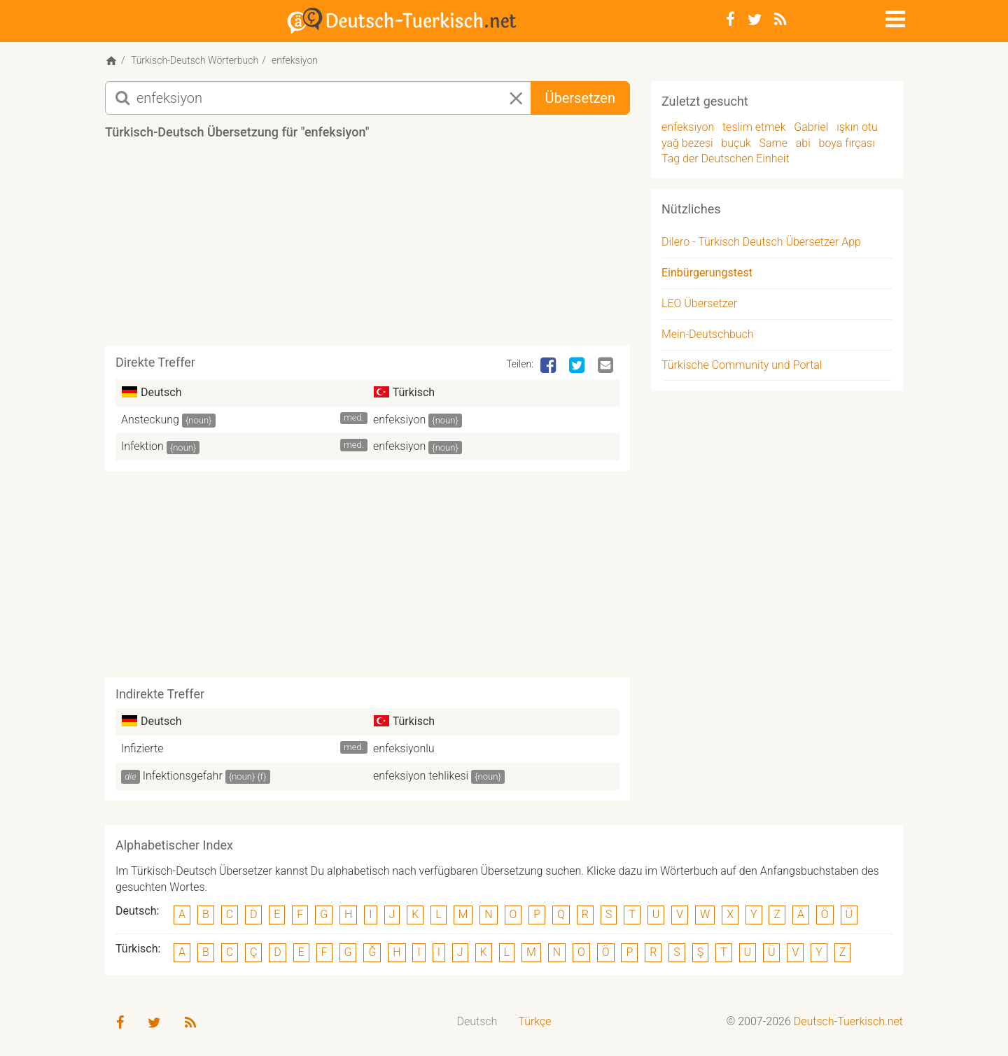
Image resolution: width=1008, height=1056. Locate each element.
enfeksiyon (399, 419)
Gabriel (811, 127)
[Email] (607, 366)
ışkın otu (857, 127)
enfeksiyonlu (404, 748)
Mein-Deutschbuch (708, 334)
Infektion (142, 446)
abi (803, 143)
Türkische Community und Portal (742, 365)
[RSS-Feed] (780, 19)
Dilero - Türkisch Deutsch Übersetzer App (761, 241)
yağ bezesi (687, 143)
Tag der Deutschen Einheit (726, 158)
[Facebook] (730, 19)
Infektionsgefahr (183, 775)
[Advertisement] (367, 248)
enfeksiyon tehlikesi (420, 775)
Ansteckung (150, 419)
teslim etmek (754, 127)
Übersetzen (580, 98)
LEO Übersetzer (699, 303)
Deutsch (477, 1021)
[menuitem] (477, 1022)
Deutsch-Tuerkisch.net (848, 1021)
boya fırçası (847, 143)
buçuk (736, 143)
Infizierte (142, 748)
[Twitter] (754, 19)
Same (774, 143)
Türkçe (534, 1021)
